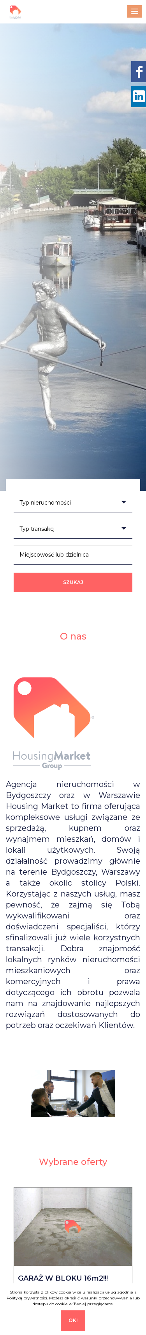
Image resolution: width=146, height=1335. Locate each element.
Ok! (73, 1320)
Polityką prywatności (27, 1298)
